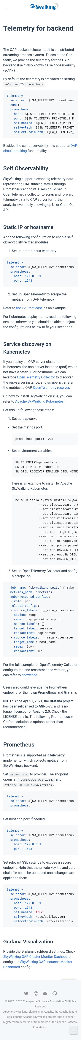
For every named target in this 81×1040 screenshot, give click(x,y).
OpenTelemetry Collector (36, 377)
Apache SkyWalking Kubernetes (39, 401)
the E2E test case (29, 308)
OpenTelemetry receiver (51, 388)
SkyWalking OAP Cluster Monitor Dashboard (37, 957)
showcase (29, 675)
